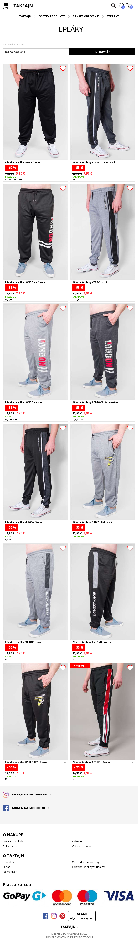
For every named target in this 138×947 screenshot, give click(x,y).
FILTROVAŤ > (102, 52)
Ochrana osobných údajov (88, 867)
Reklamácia (10, 846)
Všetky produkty (52, 16)
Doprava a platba (13, 841)
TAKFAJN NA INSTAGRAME (27, 794)
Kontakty (8, 862)
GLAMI (81, 916)
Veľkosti (77, 841)
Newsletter (10, 872)
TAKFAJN (25, 16)
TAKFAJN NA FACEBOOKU (26, 808)
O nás (6, 867)
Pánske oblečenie (86, 16)
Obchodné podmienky (85, 862)
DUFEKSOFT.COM (81, 937)
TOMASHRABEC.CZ (75, 933)
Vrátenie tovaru (81, 846)
